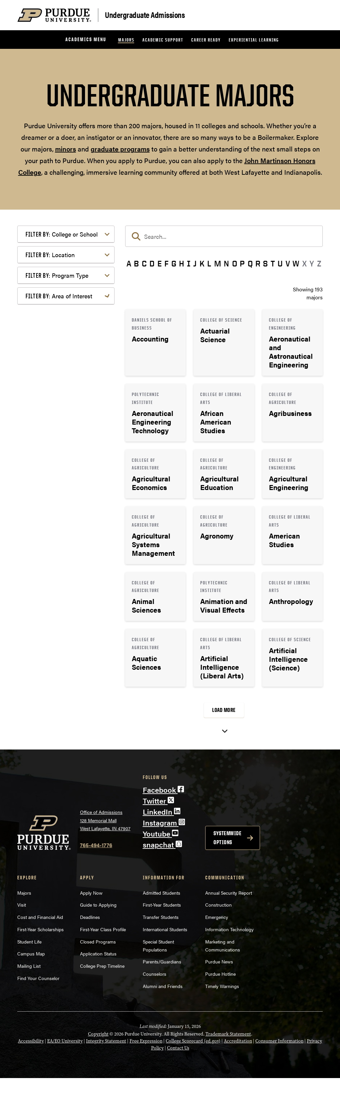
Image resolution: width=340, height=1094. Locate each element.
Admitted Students (161, 908)
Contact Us (178, 1063)
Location (50, 395)
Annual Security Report (228, 908)
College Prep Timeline (102, 981)
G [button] (173, 263)
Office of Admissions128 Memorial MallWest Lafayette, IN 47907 (105, 836)
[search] (224, 236)
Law (41, 615)
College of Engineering (62, 271)
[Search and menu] (315, 15)
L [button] (209, 263)
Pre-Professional (55, 655)
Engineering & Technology (67, 583)
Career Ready (206, 40)
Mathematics (51, 644)
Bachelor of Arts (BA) (61, 461)
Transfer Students (161, 933)
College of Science (57, 322)
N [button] (226, 263)
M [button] (217, 263)
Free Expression (145, 1056)
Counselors (154, 989)
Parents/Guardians (162, 977)
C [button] (144, 263)
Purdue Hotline (220, 989)
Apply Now (91, 908)
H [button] (181, 263)
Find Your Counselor (38, 994)
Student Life (29, 957)
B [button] (136, 263)
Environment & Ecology (64, 594)
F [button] (166, 263)
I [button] (189, 263)
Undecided (48, 705)
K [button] (202, 263)
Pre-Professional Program (66, 493)
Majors (126, 40)
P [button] (242, 263)
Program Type (57, 445)
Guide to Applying (98, 920)
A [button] (129, 263)
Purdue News (219, 977)
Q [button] (250, 263)
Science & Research (59, 684)
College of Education (60, 261)
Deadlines (90, 933)
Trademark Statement (228, 1049)
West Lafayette (53, 422)
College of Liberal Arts (62, 301)
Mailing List (29, 981)
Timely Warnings (222, 1002)
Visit (21, 920)
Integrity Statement (106, 1056)
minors (65, 148)
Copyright (98, 1049)
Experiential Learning (254, 40)
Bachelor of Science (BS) (65, 483)
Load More (224, 710)
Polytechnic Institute (60, 372)
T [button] (273, 263)
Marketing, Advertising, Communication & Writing (66, 630)
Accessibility (31, 1056)
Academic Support (162, 40)
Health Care (50, 604)
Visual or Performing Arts (66, 716)
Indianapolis (50, 412)
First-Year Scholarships (40, 945)
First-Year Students (162, 920)
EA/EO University (65, 1056)
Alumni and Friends (163, 1002)
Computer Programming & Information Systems (67, 568)
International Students (165, 945)
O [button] (234, 263)
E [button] (159, 263)
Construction (218, 920)
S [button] (265, 263)
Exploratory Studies (59, 362)
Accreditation (238, 1056)
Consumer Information (279, 1056)
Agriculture (49, 533)
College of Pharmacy (60, 311)
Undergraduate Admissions (145, 14)
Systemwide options (227, 853)
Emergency (216, 933)
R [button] (257, 263)
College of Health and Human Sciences (70, 286)
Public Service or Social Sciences (63, 669)
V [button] (288, 263)
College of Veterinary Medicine (60, 337)
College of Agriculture (61, 250)
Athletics (46, 543)
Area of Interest (59, 516)
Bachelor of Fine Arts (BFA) (68, 472)
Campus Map (31, 969)
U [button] (280, 263)
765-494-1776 (96, 860)
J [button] (195, 263)
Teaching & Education (61, 695)
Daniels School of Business (68, 351)
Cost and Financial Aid (40, 933)
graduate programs (120, 148)
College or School (62, 234)
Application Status (98, 969)
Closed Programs (98, 957)
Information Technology (229, 945)
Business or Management (66, 554)
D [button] (151, 263)
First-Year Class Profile (103, 945)
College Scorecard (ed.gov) (193, 1056)
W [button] (296, 263)
